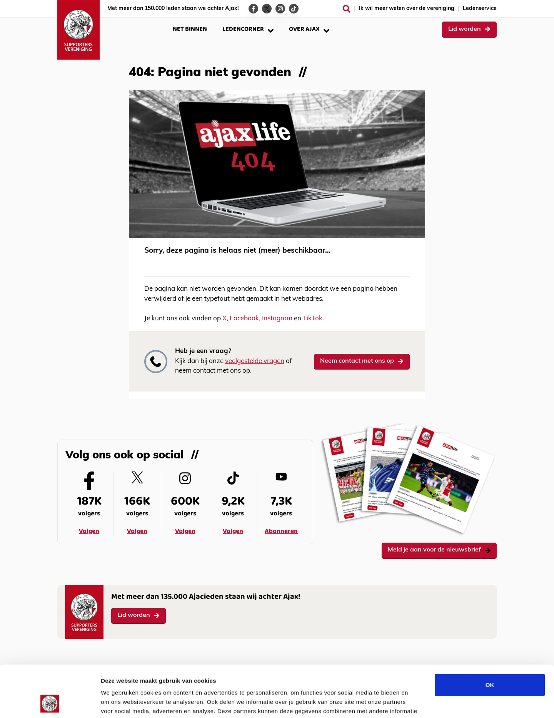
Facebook (244, 318)
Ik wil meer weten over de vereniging (406, 9)
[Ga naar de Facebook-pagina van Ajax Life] (253, 8)
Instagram (277, 318)
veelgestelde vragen (254, 361)
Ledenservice (480, 9)
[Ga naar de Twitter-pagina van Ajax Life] (267, 8)
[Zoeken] (346, 9)
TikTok (312, 318)
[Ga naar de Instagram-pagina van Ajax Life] (280, 8)
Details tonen (415, 703)
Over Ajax (309, 29)
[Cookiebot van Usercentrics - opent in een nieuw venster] (49, 703)
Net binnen (190, 29)
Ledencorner (248, 29)
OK (490, 636)
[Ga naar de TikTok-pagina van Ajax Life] (294, 8)
